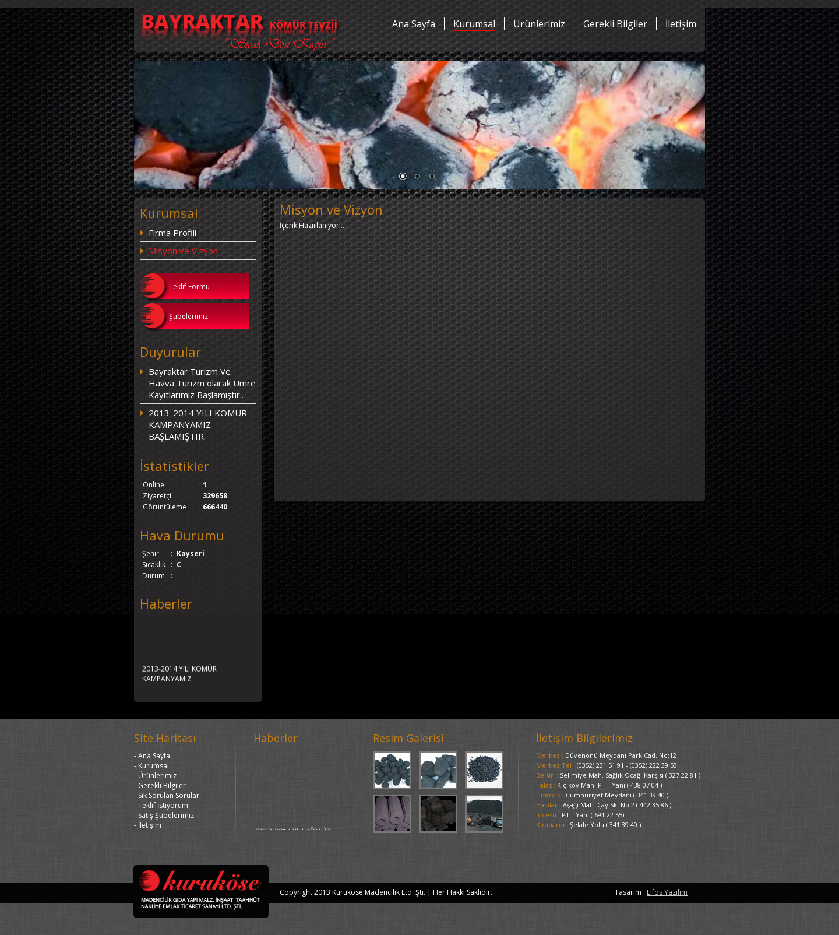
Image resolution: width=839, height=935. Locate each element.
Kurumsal (474, 23)
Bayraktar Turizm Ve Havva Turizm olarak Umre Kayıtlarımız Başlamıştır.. (202, 382)
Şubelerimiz (188, 316)
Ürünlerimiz (539, 23)
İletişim (680, 23)
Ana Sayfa (413, 23)
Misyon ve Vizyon (183, 250)
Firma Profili (172, 232)
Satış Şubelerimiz (166, 815)
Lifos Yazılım (667, 892)
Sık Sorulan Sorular (168, 795)
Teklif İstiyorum (163, 805)
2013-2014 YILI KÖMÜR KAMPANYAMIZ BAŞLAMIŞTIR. (198, 424)
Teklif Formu (189, 286)
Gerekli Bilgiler (615, 23)
